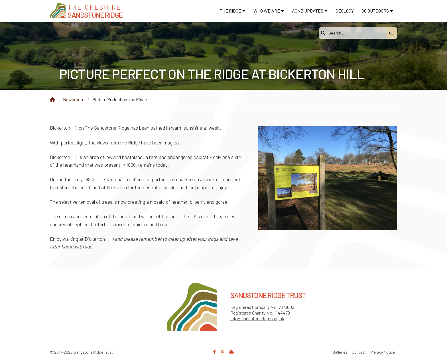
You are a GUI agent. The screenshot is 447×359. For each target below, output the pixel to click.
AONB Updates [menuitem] (307, 10)
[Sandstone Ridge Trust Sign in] (231, 351)
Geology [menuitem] (345, 10)
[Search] (354, 33)
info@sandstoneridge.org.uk (257, 318)
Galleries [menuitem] (339, 352)
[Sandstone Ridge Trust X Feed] (222, 351)
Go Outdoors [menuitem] (375, 10)
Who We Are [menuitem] (266, 10)
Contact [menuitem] (359, 352)
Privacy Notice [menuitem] (382, 352)
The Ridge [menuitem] (230, 10)
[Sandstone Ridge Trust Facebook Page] (214, 351)
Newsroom (73, 99)
